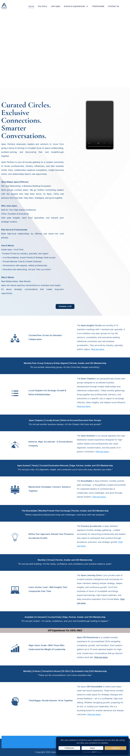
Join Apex (55, 6)
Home (31, 6)
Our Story (42, 6)
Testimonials (98, 6)
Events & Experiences (76, 6)
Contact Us (113, 6)
